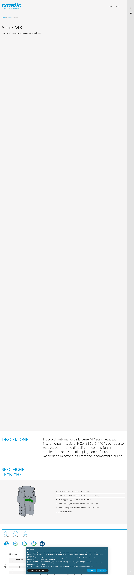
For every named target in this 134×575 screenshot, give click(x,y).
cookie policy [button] (30, 556)
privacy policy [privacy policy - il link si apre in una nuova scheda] (42, 564)
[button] (105, 549)
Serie (9, 17)
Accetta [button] (102, 570)
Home (4, 17)
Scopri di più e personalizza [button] (38, 570)
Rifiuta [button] (91, 570)
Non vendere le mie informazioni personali (80, 561)
